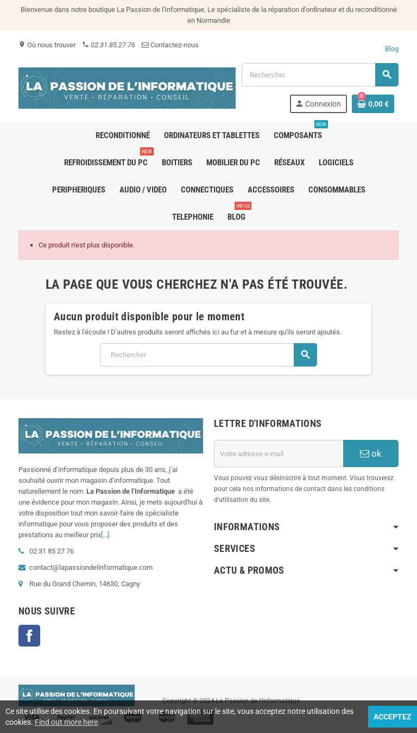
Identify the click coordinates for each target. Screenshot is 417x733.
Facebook (29, 636)
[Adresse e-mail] (278, 453)
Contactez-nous (170, 45)
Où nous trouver (46, 45)
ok (371, 453)
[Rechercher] (320, 74)
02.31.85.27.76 (108, 45)
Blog (392, 49)
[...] (105, 535)
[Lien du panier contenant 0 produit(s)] (373, 104)
